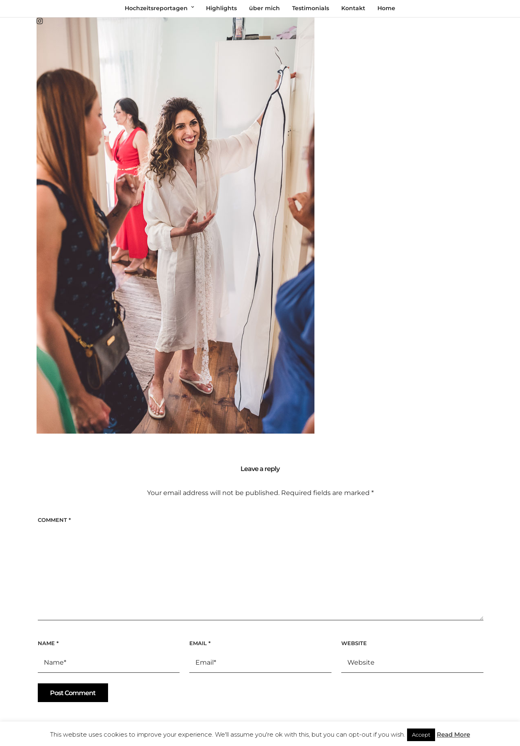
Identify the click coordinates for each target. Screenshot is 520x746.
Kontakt (353, 8)
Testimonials (310, 8)
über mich (264, 8)
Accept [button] (421, 734)
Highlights (221, 8)
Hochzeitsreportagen (156, 8)
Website (354, 643)
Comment (54, 520)
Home (386, 8)
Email (199, 643)
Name (48, 643)
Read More (453, 734)
